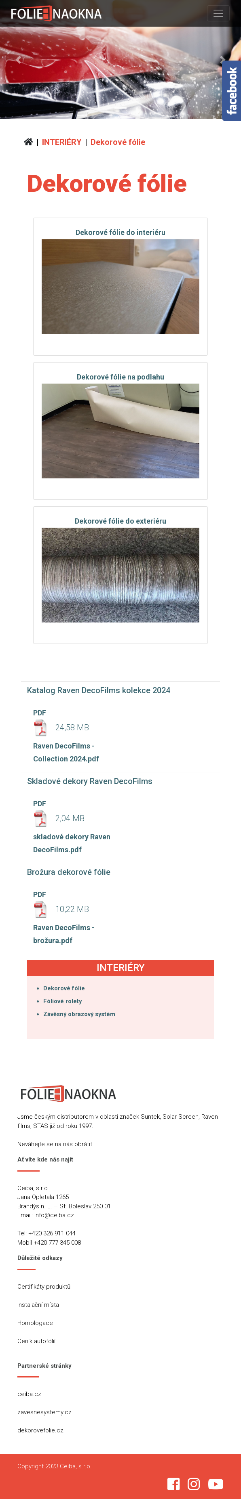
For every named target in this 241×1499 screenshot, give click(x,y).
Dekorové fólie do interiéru (120, 232)
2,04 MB (59, 818)
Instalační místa (38, 1304)
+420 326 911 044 (52, 1233)
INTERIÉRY (62, 142)
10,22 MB (61, 909)
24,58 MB (61, 727)
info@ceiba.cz (54, 1215)
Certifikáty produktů (43, 1286)
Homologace (35, 1323)
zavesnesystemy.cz (44, 1412)
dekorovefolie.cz (40, 1430)
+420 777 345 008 (57, 1242)
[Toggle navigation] (218, 13)
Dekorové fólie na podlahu (120, 377)
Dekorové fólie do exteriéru (120, 521)
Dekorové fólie (118, 142)
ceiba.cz (29, 1394)
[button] (18, 59)
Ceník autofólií (36, 1341)
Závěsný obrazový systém (79, 1014)
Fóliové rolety (62, 1001)
